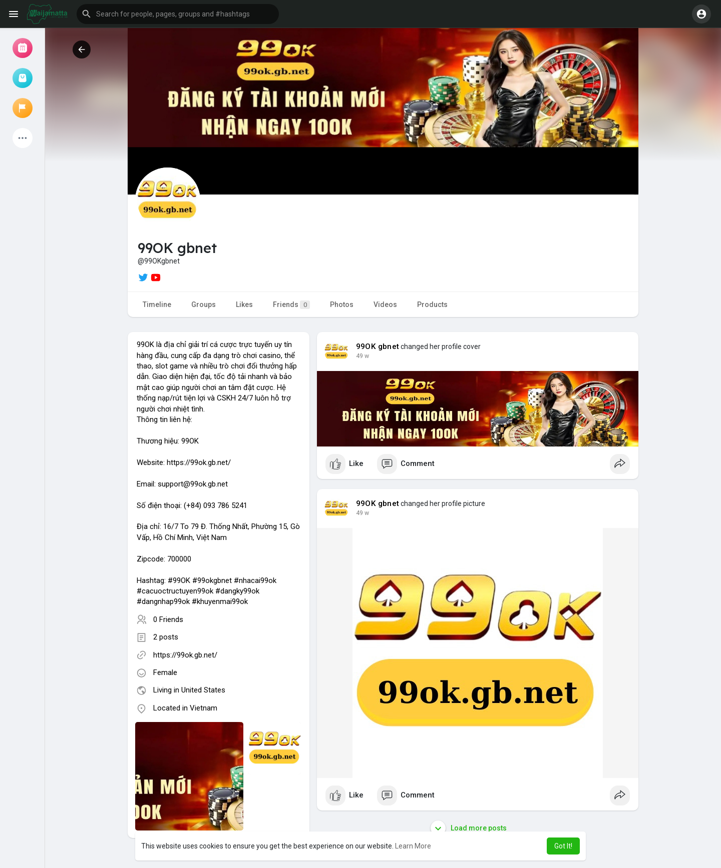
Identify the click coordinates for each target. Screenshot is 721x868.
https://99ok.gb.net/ (185, 655)
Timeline (157, 304)
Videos (385, 304)
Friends (291, 304)
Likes (244, 304)
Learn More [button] (413, 846)
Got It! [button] (563, 846)
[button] (178, 14)
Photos (341, 304)
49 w (362, 356)
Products (432, 304)
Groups (203, 304)
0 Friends (168, 619)
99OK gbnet (377, 346)
